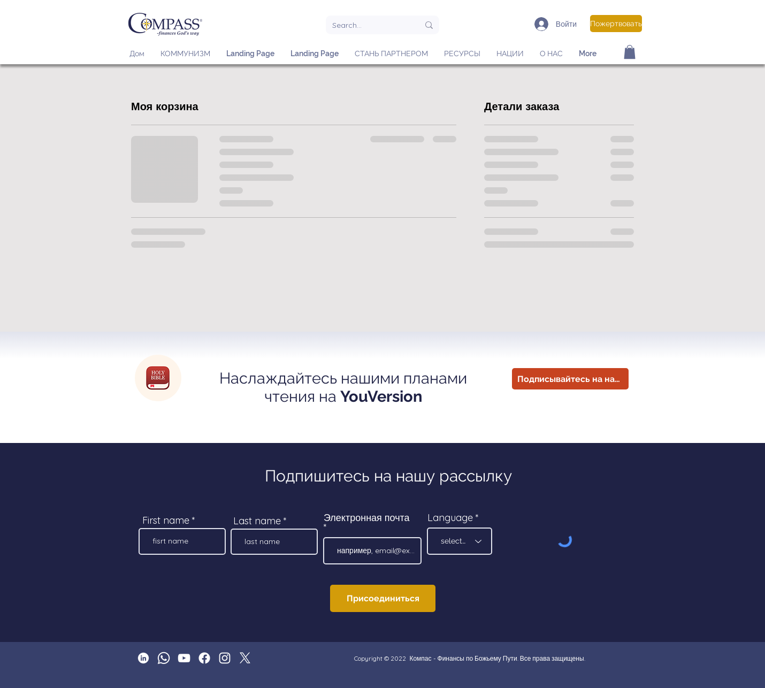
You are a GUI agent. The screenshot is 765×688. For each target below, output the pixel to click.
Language (450, 518)
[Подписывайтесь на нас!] (570, 378)
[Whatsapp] (163, 658)
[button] (630, 52)
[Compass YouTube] (184, 658)
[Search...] (367, 25)
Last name (257, 521)
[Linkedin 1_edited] (143, 658)
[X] (245, 658)
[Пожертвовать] (616, 23)
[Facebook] (204, 658)
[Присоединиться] (382, 598)
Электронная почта (367, 518)
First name (165, 520)
